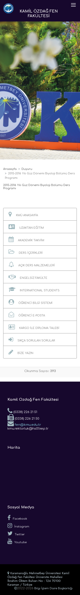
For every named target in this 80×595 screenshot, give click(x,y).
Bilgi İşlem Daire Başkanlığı (53, 588)
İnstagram (18, 525)
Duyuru (27, 169)
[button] (40, 214)
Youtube (17, 541)
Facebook (17, 517)
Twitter (16, 533)
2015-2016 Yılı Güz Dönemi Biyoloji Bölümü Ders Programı (36, 187)
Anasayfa (10, 169)
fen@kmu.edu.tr (24, 423)
